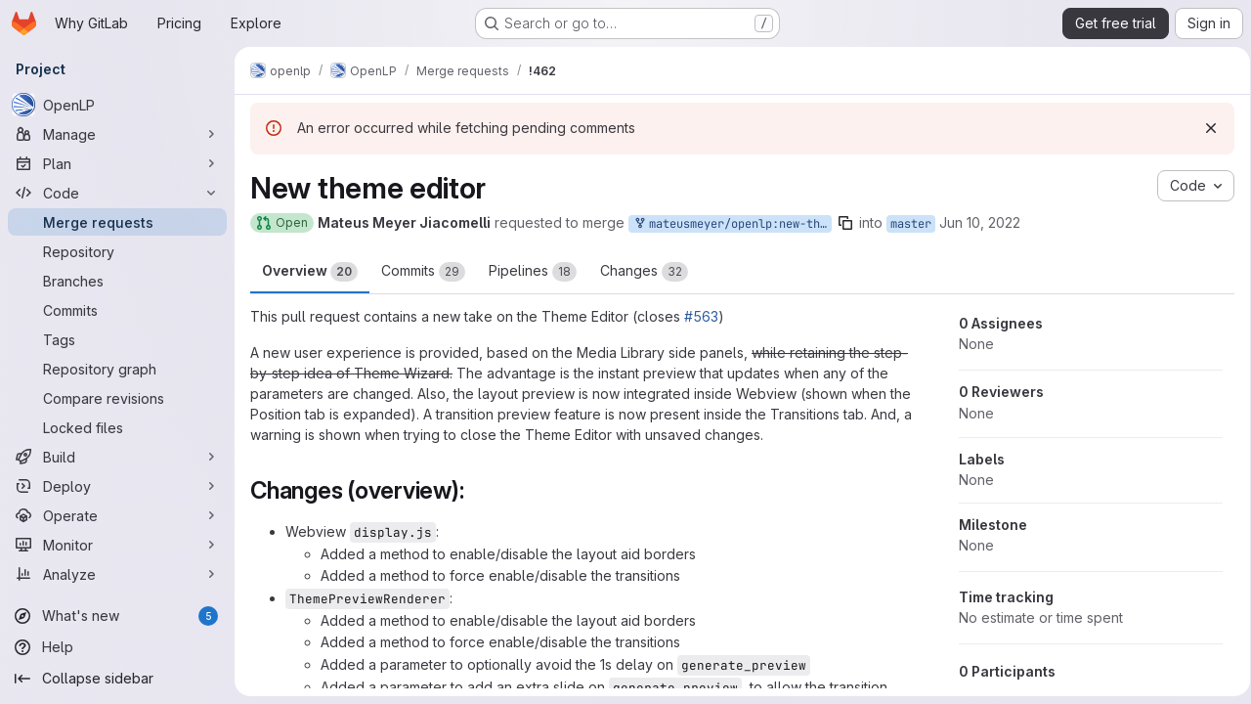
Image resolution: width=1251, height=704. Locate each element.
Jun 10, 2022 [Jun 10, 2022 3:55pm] (979, 222)
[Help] (117, 647)
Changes (644, 272)
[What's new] (117, 616)
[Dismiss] (1204, 128)
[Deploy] (117, 486)
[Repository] (117, 251)
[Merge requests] (117, 222)
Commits (423, 272)
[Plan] (117, 163)
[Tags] (117, 339)
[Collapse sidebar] (117, 678)
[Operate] (117, 515)
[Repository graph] (117, 368)
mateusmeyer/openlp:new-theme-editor (732, 224)
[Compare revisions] (117, 398)
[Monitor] (117, 544)
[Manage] (117, 134)
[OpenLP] (117, 104)
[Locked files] (117, 427)
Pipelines (533, 272)
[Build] (117, 456)
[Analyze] (117, 574)
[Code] (117, 192)
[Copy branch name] (845, 223)
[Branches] (117, 280)
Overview (310, 272)
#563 (701, 316)
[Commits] (117, 310)
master (910, 224)
